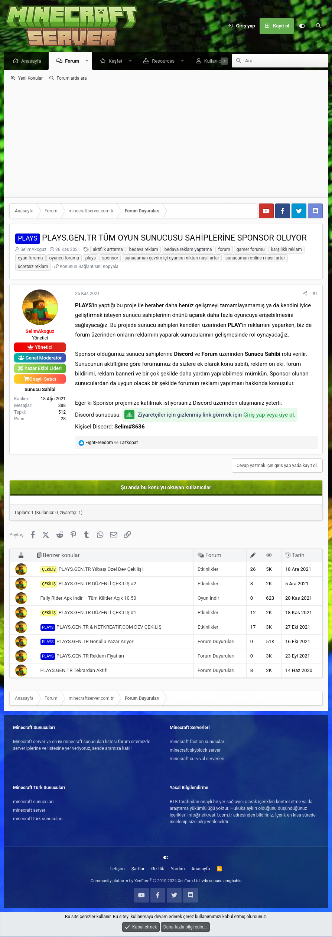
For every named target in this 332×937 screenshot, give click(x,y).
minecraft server (29, 810)
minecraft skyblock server (195, 750)
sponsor (110, 258)
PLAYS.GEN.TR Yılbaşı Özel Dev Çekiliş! (91, 570)
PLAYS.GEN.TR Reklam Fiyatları (82, 656)
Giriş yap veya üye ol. (269, 415)
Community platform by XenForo (146, 881)
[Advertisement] (166, 140)
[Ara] (318, 26)
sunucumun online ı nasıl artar (255, 258)
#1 (315, 294)
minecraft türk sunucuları (37, 819)
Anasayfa (33, 61)
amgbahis (232, 881)
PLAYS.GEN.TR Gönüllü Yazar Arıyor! (87, 642)
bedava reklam (143, 249)
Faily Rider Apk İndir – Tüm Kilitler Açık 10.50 (88, 598)
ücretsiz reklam (33, 266)
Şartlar (137, 869)
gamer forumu (251, 249)
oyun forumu (30, 258)
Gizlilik (157, 869)
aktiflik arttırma (108, 249)
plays (90, 258)
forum (224, 249)
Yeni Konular (30, 78)
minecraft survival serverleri (197, 759)
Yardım (178, 869)
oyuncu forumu (64, 258)
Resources (165, 61)
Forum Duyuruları (216, 642)
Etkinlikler (208, 569)
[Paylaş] (305, 293)
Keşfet (117, 61)
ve (111, 443)
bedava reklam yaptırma (188, 249)
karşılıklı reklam (286, 249)
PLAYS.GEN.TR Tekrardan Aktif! (74, 670)
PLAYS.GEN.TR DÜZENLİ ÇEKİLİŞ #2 (88, 584)
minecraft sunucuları (33, 802)
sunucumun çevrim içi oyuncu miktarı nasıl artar (171, 258)
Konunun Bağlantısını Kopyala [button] (89, 266)
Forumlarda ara (72, 78)
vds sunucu (212, 881)
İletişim (117, 869)
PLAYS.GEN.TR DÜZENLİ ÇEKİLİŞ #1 (88, 613)
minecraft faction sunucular (197, 742)
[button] (89, 61)
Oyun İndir (208, 598)
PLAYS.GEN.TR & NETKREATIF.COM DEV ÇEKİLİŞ (101, 628)
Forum (74, 61)
